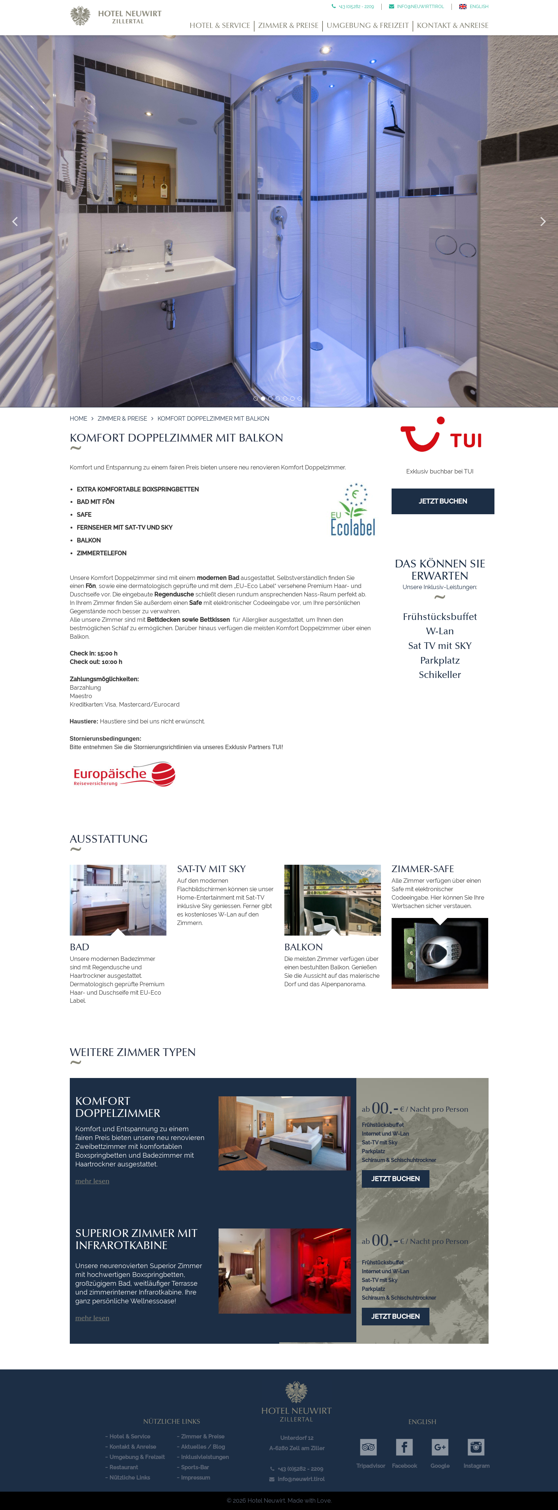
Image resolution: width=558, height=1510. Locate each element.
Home (78, 418)
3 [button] (270, 398)
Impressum (195, 1477)
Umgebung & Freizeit (368, 26)
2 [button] (263, 398)
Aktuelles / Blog (203, 1447)
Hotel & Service (220, 26)
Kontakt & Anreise (453, 26)
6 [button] (292, 398)
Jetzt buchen (395, 1179)
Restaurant (123, 1467)
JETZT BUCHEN (443, 501)
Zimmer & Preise (288, 26)
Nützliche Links (129, 1477)
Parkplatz (440, 661)
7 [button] (300, 398)
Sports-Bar (195, 1467)
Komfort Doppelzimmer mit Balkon (213, 418)
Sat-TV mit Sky (211, 870)
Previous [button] (14, 221)
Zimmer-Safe (423, 870)
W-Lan (440, 632)
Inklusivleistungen (205, 1457)
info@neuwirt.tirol (420, 6)
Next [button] (543, 221)
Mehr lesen (92, 1182)
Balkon (303, 948)
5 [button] (285, 398)
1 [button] (255, 398)
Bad (79, 948)
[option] (279, 221)
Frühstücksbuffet (440, 617)
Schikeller (440, 675)
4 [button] (278, 398)
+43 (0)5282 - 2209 (356, 6)
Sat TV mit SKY (440, 646)
